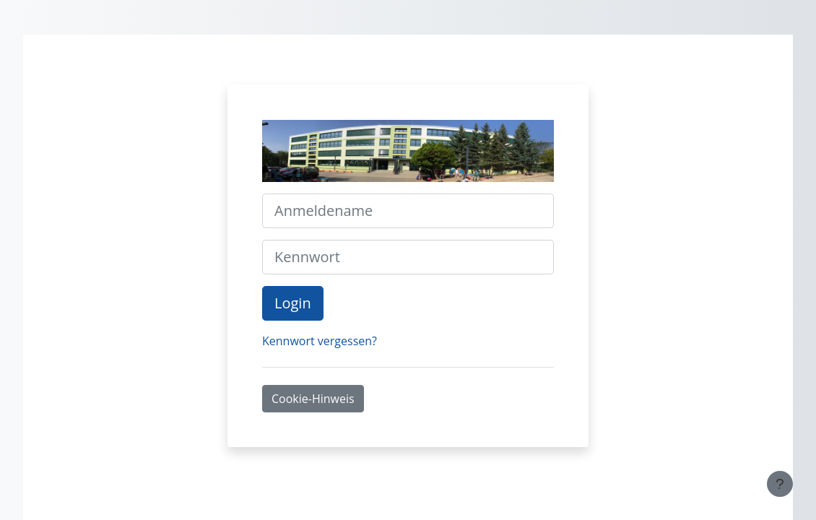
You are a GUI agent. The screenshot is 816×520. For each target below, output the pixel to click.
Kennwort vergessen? (319, 341)
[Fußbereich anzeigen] (780, 484)
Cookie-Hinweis (313, 399)
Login (292, 303)
